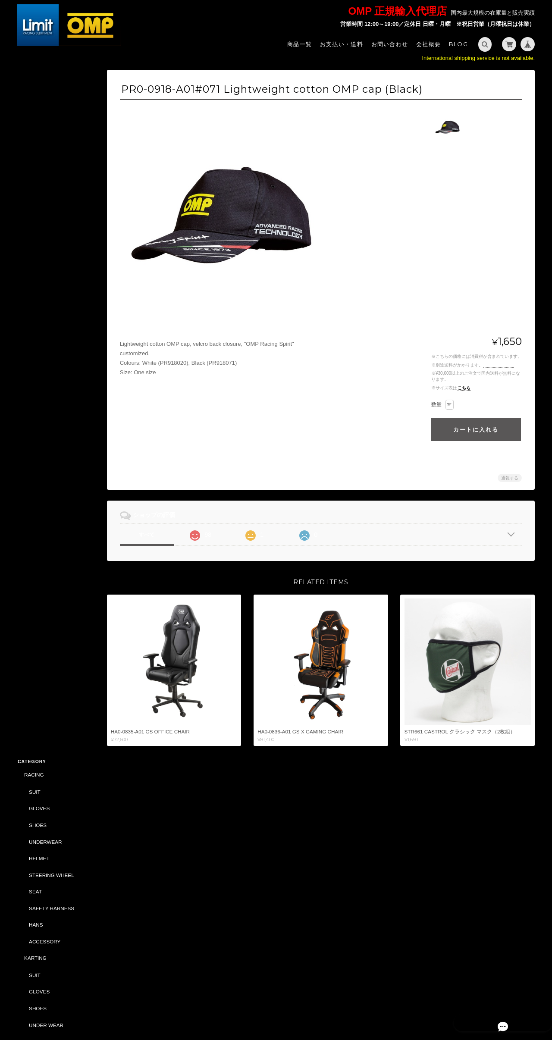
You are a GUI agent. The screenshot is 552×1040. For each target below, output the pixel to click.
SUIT (34, 102)
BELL (30, 636)
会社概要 (428, 44)
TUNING (33, 385)
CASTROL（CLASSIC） (51, 670)
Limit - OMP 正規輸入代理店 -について (55, 864)
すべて (152, 535)
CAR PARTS (38, 519)
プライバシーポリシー (439, 1004)
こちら (464, 387)
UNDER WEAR (45, 335)
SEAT (34, 202)
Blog (458, 44)
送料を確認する (498, 365)
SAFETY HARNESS (51, 218)
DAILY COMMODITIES (54, 620)
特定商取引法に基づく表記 (56, 884)
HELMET (38, 168)
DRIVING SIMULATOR (49, 653)
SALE (30, 552)
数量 (436, 404)
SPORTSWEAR (46, 469)
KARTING (35, 268)
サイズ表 (26, 823)
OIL (32, 536)
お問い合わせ (389, 44)
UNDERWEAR (44, 152)
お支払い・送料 (341, 44)
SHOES (37, 135)
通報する (509, 478)
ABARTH (34, 570)
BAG (33, 486)
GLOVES (38, 119)
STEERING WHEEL (51, 185)
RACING (33, 85)
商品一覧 (299, 44)
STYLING (34, 452)
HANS (35, 235)
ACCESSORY (44, 251)
